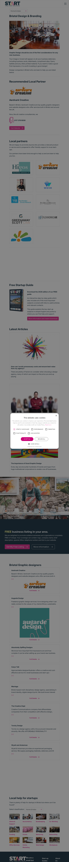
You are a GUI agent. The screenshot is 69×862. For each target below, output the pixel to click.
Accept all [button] (27, 439)
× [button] (56, 415)
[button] (14, 429)
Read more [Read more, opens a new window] (48, 425)
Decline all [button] (41, 439)
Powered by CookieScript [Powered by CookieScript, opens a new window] (34, 446)
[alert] (34, 431)
